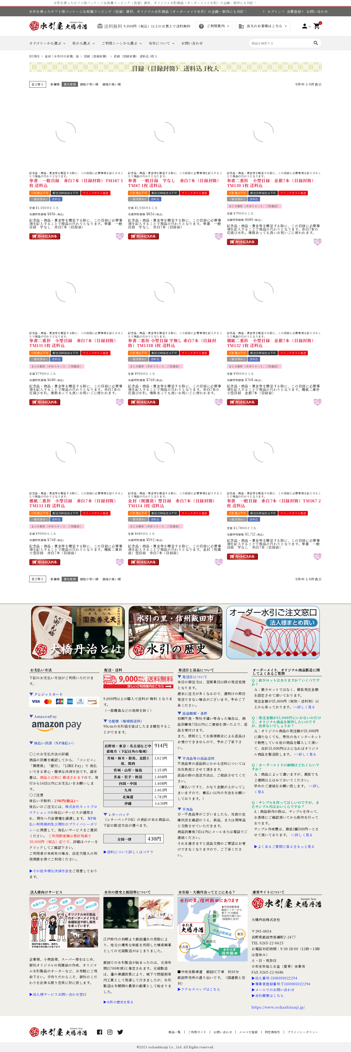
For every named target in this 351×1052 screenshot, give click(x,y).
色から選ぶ (81, 43)
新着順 (55, 84)
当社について (159, 43)
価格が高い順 (111, 84)
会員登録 (292, 11)
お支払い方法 (41, 669)
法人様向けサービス (46, 892)
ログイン (272, 11)
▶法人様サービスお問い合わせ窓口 (58, 994)
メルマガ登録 (248, 1032)
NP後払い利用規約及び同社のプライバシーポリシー (63, 824)
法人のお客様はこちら (260, 26)
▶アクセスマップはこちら (198, 989)
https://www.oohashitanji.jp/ (278, 1007)
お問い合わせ (314, 11)
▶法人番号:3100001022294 (274, 978)
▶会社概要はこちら (268, 995)
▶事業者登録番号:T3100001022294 (281, 983)
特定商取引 (273, 1032)
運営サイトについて (268, 892)
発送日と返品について (196, 669)
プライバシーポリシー (302, 1032)
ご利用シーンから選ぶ (119, 43)
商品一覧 (174, 1032)
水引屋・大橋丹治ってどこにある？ (207, 892)
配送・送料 (113, 669)
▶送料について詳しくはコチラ (128, 851)
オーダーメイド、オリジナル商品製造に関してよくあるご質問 (286, 671)
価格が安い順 (89, 84)
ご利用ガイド (197, 1032)
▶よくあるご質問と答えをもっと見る (284, 846)
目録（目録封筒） (96, 56)
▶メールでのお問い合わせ (273, 989)
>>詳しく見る (304, 706)
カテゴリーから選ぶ (45, 43)
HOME (34, 56)
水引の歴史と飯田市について (127, 892)
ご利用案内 (211, 26)
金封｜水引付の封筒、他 (62, 56)
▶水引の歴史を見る (118, 1002)
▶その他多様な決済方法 (49, 870)
